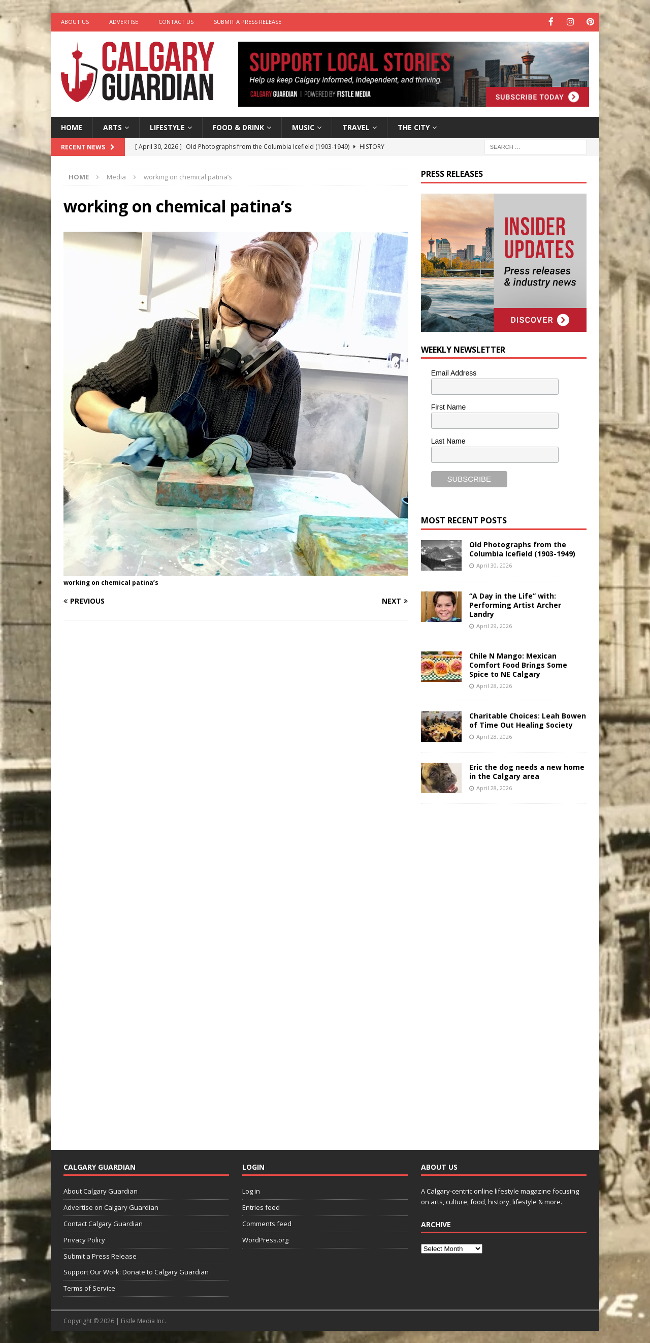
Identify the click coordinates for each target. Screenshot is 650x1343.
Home (71, 126)
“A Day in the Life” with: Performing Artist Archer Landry (515, 604)
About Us (75, 21)
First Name (448, 406)
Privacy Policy (84, 1238)
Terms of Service (89, 1287)
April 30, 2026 (494, 564)
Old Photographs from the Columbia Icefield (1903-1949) (522, 548)
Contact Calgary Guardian (103, 1223)
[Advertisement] (497, 968)
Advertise (123, 21)
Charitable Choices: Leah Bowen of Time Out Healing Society (527, 719)
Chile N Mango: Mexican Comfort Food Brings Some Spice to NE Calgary (518, 664)
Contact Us (175, 21)
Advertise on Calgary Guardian (110, 1206)
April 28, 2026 (494, 685)
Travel (356, 126)
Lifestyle (167, 126)
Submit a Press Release (247, 21)
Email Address (453, 372)
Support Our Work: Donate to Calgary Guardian (136, 1271)
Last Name (448, 440)
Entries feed (261, 1206)
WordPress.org (265, 1238)
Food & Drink (238, 126)
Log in (251, 1190)
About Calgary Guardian (100, 1190)
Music (303, 126)
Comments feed (266, 1223)
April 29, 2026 (494, 625)
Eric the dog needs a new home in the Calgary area (526, 770)
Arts (112, 126)
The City (414, 126)
